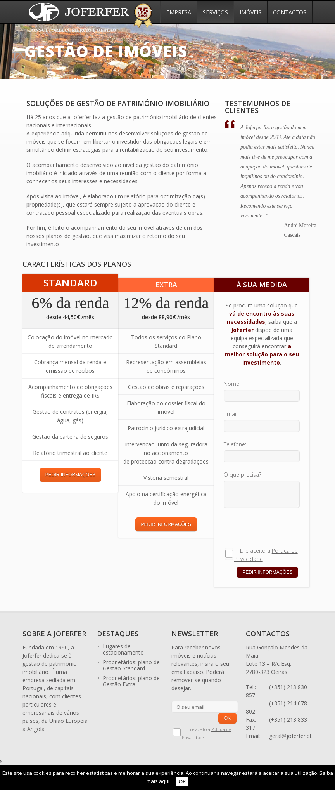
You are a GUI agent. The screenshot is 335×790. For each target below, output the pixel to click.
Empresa (178, 12)
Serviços (215, 12)
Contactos (289, 12)
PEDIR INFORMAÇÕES (70, 474)
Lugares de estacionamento (123, 649)
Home (144, 12)
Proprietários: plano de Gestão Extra (131, 681)
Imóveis (250, 12)
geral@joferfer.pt (290, 736)
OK (182, 782)
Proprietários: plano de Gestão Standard (131, 665)
